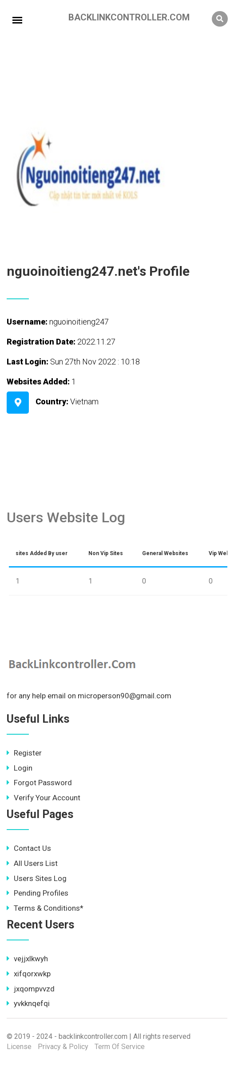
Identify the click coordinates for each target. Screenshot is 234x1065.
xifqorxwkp (29, 973)
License (19, 1046)
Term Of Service (120, 1046)
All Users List (32, 863)
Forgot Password (39, 782)
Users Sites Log (37, 878)
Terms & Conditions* (45, 908)
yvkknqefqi (28, 1003)
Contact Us (29, 848)
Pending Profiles (37, 893)
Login (19, 768)
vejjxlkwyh (27, 958)
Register (24, 752)
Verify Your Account (43, 797)
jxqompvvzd (31, 988)
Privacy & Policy (63, 1046)
